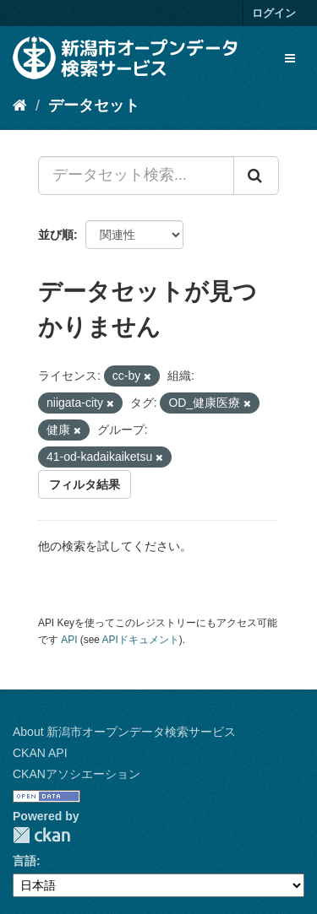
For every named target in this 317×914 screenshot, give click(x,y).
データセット (93, 105)
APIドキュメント (140, 640)
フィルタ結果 (84, 484)
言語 (24, 861)
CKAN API (40, 753)
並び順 (56, 234)
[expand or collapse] (290, 58)
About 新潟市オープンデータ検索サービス (124, 731)
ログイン (274, 13)
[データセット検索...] (136, 175)
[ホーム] (20, 105)
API (69, 640)
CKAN (41, 835)
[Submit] (256, 175)
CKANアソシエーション (76, 774)
